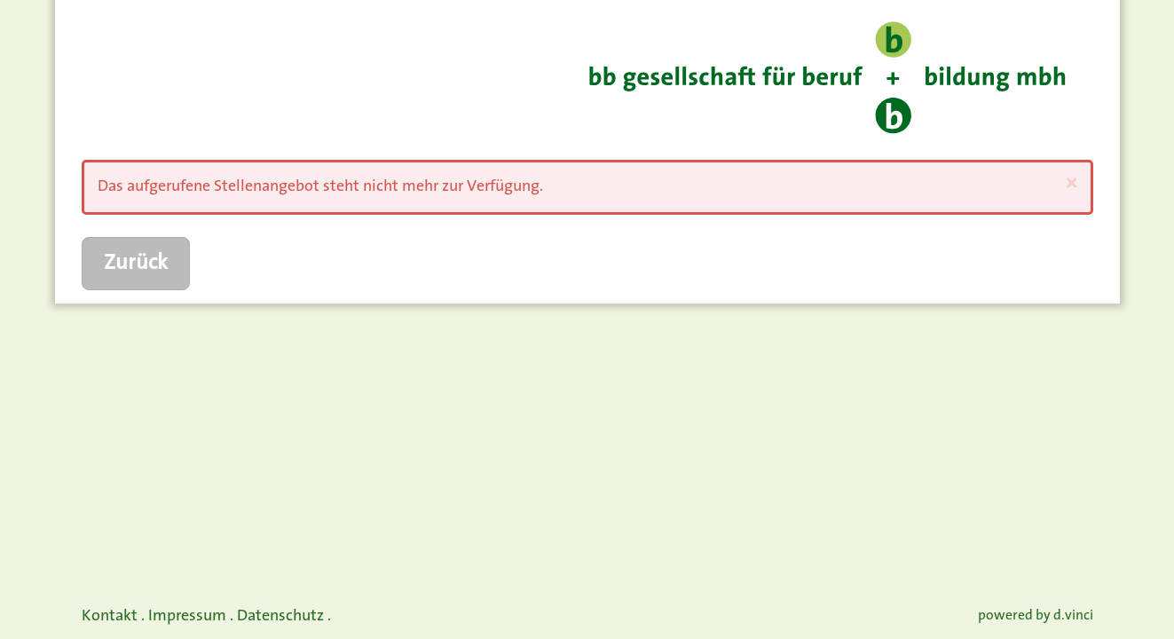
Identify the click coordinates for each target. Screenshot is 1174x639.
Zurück (136, 263)
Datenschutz (280, 616)
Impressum (187, 616)
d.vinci (1073, 616)
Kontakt (110, 616)
